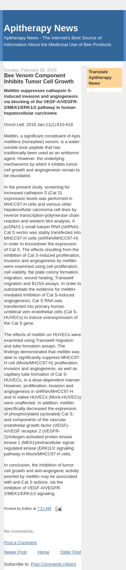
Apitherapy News (41, 28)
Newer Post (15, 552)
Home (43, 552)
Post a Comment (20, 542)
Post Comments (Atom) (53, 564)
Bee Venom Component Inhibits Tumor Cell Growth (39, 78)
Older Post (70, 552)
